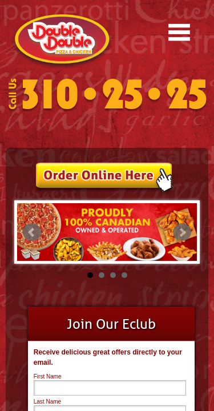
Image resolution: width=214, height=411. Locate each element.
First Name (48, 376)
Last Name (47, 401)
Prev (32, 232)
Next (182, 232)
